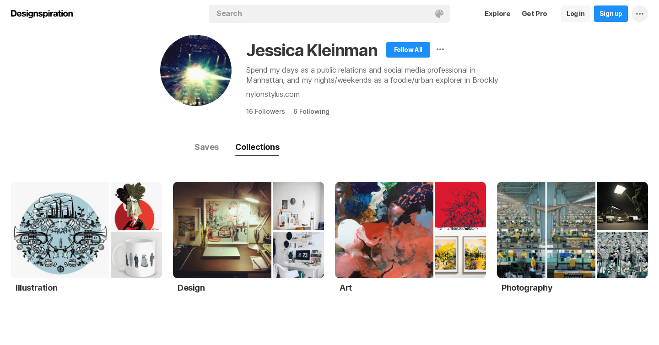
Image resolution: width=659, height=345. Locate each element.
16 (265, 111)
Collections (257, 147)
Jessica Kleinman (312, 50)
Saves (206, 147)
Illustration (36, 287)
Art (346, 287)
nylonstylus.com (273, 94)
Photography (527, 287)
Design (191, 287)
